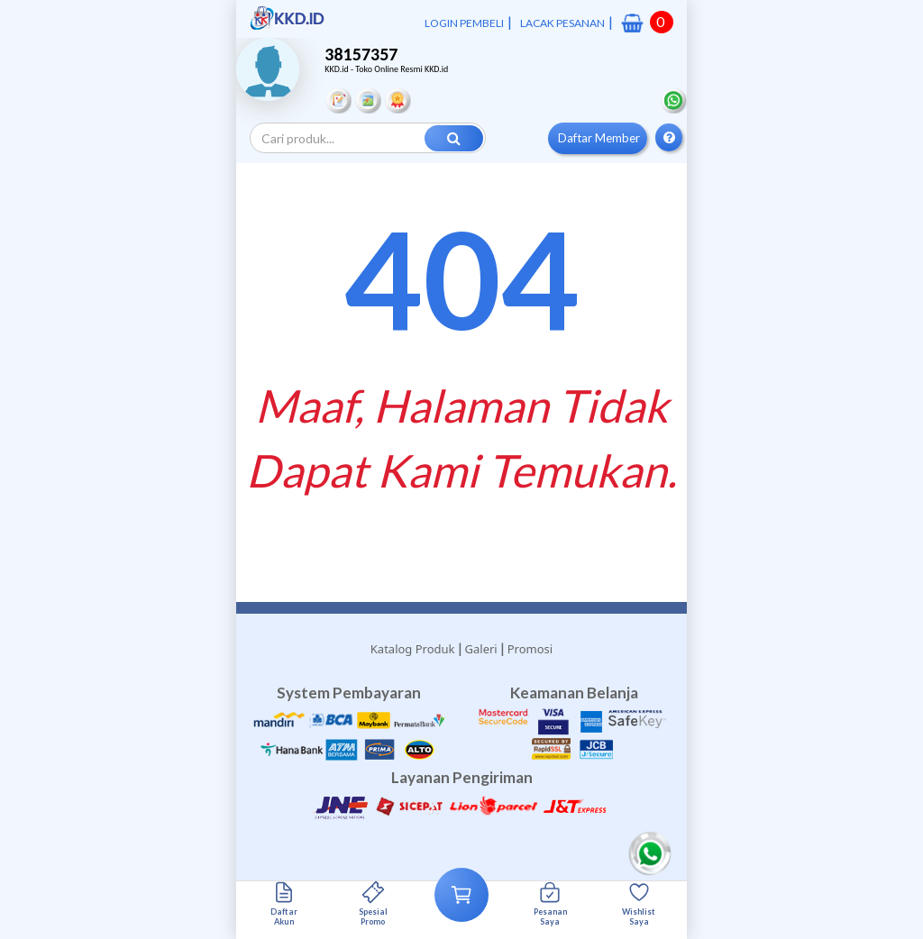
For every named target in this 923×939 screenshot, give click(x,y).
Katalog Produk (412, 649)
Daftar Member (599, 138)
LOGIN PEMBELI (464, 23)
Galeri (481, 649)
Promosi (530, 649)
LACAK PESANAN (562, 23)
